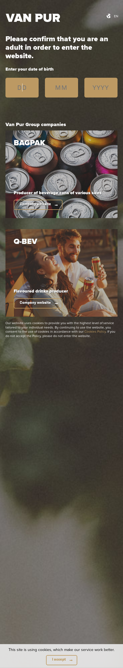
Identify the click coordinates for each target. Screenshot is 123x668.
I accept (59, 659)
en (116, 16)
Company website (35, 204)
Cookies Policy (95, 331)
